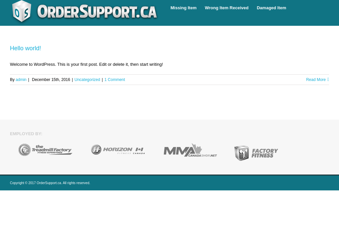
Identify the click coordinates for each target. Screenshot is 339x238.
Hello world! (25, 48)
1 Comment (115, 79)
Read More (316, 79)
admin (21, 79)
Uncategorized (87, 79)
